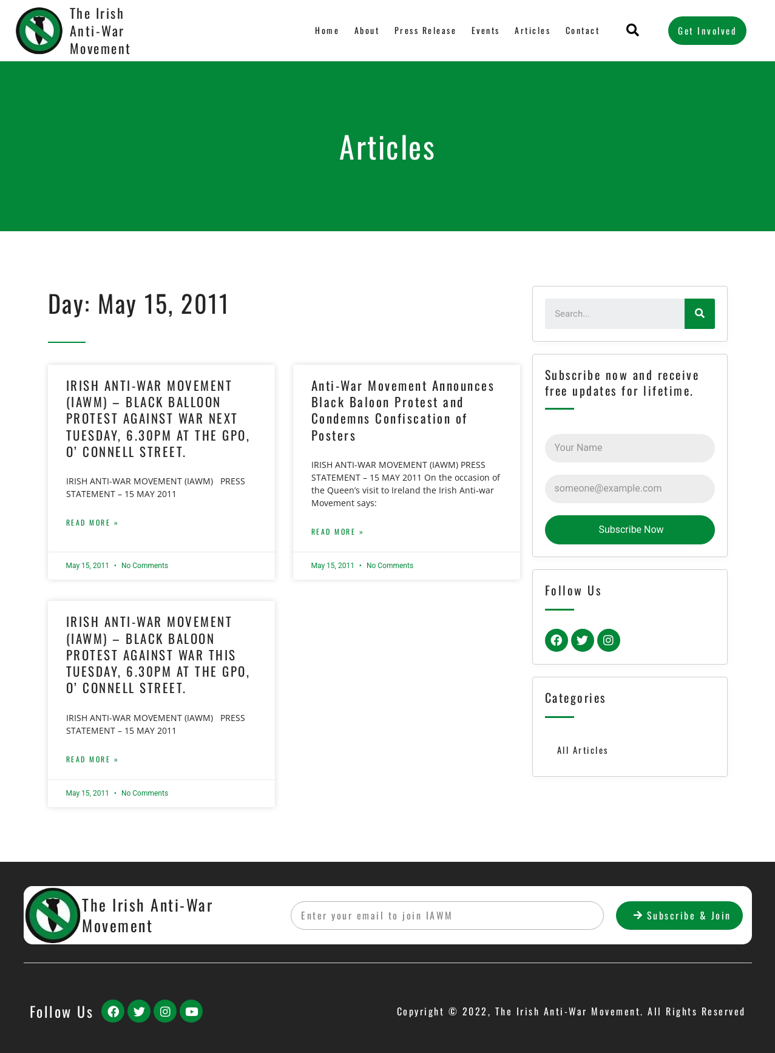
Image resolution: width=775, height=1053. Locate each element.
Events (484, 30)
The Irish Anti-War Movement (101, 30)
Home (325, 30)
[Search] (700, 314)
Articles (531, 30)
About (364, 30)
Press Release (423, 30)
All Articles (583, 750)
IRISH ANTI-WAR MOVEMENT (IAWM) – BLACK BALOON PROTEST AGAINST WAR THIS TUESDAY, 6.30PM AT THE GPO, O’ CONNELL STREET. (158, 654)
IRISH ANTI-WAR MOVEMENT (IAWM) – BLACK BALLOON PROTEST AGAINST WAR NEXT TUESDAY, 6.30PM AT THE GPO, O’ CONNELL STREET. (158, 418)
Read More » (93, 522)
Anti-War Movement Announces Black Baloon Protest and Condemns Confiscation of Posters (403, 410)
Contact (582, 30)
